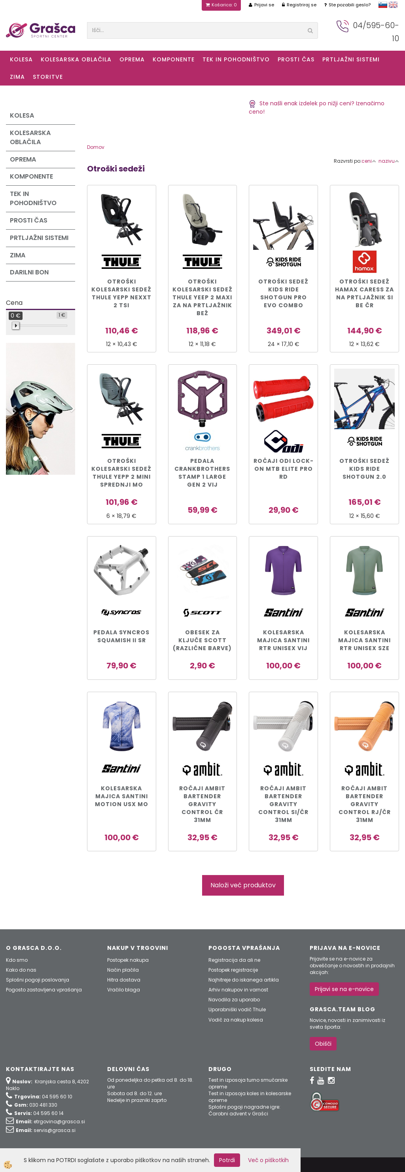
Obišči (323, 1044)
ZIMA (17, 77)
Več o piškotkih (268, 1160)
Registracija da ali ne (234, 960)
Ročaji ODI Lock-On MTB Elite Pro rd (284, 469)
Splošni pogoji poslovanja (37, 979)
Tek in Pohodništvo (236, 59)
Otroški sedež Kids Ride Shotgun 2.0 (364, 469)
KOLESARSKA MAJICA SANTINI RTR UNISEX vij (283, 640)
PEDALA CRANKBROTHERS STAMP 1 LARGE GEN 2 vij (202, 473)
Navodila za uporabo (234, 999)
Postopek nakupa (128, 960)
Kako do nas (21, 970)
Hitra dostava (123, 979)
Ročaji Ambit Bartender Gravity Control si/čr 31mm (283, 804)
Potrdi (227, 1160)
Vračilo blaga (123, 989)
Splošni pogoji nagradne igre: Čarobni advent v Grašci (244, 1110)
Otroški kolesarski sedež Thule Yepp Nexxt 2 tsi (121, 293)
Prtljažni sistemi (351, 59)
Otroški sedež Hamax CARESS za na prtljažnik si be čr (364, 293)
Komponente (174, 59)
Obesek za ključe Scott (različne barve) (202, 640)
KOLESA (21, 59)
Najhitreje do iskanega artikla (243, 979)
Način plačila (123, 970)
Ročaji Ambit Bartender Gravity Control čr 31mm (202, 804)
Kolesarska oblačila (76, 59)
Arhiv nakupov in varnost (238, 989)
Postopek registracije (233, 970)
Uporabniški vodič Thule (237, 1009)
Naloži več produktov (243, 885)
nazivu (389, 161)
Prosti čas (296, 59)
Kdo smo (17, 960)
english (393, 5)
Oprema (132, 59)
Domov (95, 147)
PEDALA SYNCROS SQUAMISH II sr (121, 636)
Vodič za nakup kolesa (235, 1019)
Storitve (48, 77)
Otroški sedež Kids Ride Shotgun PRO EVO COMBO (283, 293)
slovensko (383, 5)
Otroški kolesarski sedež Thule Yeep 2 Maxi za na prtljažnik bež (202, 297)
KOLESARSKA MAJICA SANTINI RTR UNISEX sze (364, 640)
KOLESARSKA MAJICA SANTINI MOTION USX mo (121, 796)
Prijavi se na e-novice (344, 989)
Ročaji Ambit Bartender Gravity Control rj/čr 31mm (365, 804)
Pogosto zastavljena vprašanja (44, 989)
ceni (368, 161)
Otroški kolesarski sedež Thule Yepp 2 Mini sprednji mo (121, 473)
